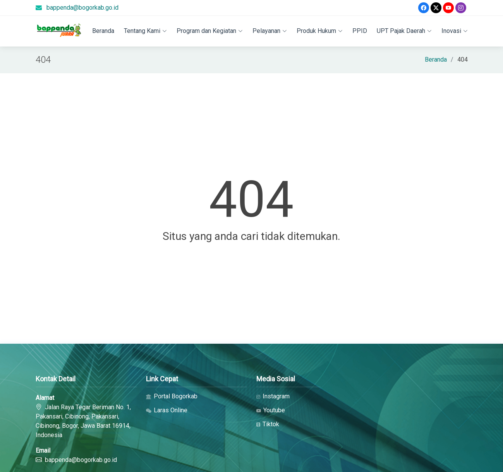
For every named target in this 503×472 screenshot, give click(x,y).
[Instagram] (460, 7)
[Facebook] (423, 7)
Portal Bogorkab (171, 396)
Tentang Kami (145, 30)
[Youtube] (448, 7)
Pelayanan (269, 30)
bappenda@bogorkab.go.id (82, 7)
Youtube (270, 410)
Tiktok (267, 424)
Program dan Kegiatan (210, 30)
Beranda (103, 30)
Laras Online (166, 410)
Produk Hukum (320, 30)
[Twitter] (436, 7)
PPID (359, 30)
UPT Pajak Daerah (404, 30)
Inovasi (454, 30)
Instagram (273, 396)
